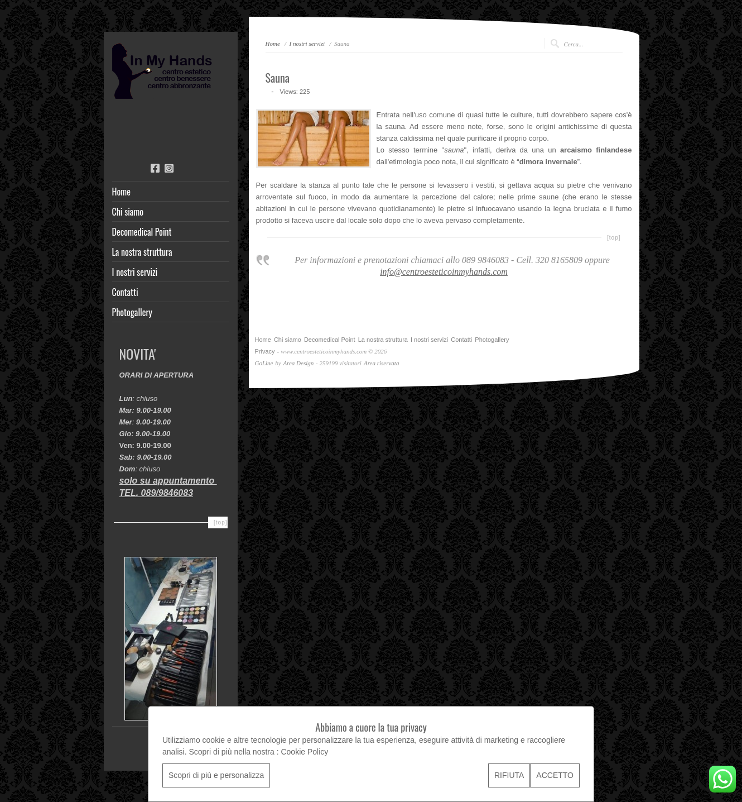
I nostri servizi (135, 272)
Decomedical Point (142, 231)
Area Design (298, 363)
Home (121, 191)
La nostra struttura (142, 251)
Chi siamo (128, 211)
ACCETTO (555, 775)
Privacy (265, 351)
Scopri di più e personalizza (216, 775)
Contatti (125, 292)
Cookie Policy (304, 751)
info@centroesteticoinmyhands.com (444, 271)
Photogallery (132, 312)
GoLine (264, 363)
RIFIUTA (509, 775)
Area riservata (381, 363)
